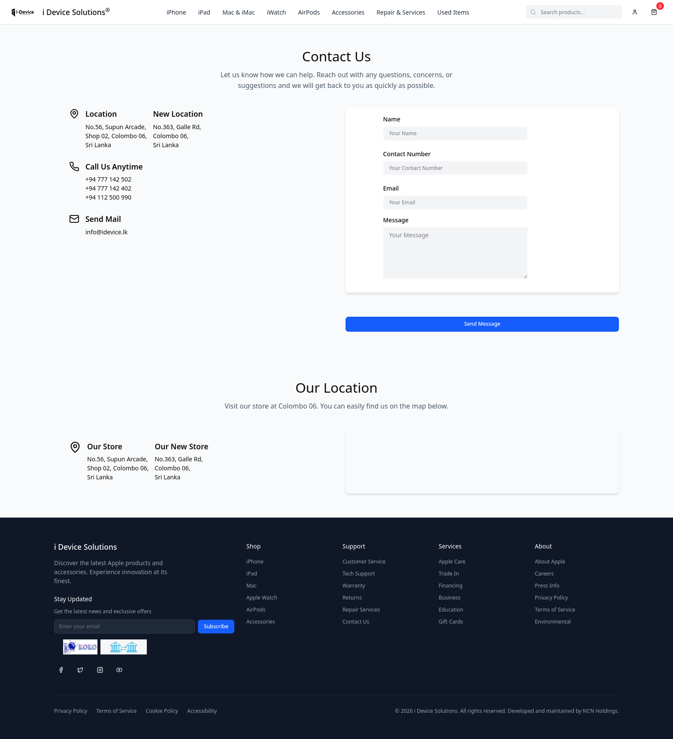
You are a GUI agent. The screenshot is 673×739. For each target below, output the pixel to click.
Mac (251, 585)
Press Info (547, 585)
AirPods (309, 12)
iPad (204, 12)
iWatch (276, 12)
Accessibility (202, 711)
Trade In (449, 573)
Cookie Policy (162, 711)
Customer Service (364, 561)
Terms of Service (555, 609)
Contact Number (407, 154)
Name (391, 119)
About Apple (550, 561)
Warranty (354, 585)
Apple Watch (261, 597)
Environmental (553, 621)
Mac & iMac (238, 12)
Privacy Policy (551, 597)
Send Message (482, 323)
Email (391, 188)
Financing (451, 585)
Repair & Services (400, 12)
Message (396, 220)
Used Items (453, 12)
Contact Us (356, 621)
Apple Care (452, 561)
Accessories (348, 12)
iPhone (176, 12)
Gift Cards (451, 621)
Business (450, 597)
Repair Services (361, 609)
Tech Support (359, 573)
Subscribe (216, 626)
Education (451, 609)
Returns (352, 597)
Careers (544, 573)
